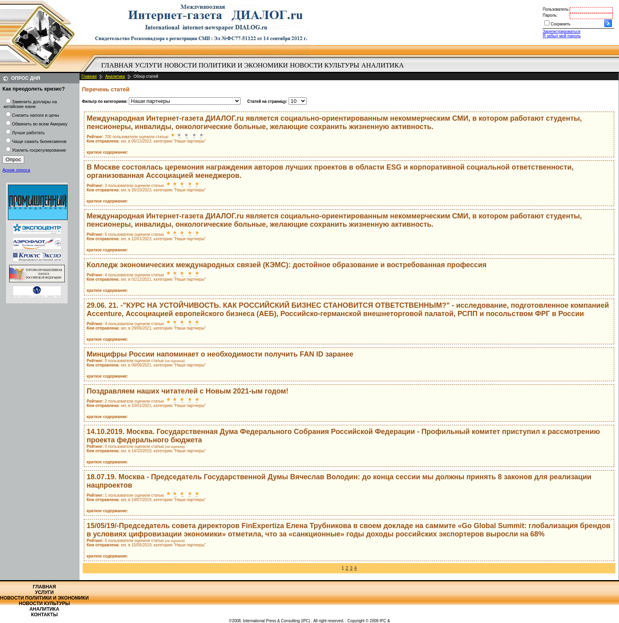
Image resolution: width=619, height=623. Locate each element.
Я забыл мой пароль (561, 36)
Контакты (44, 614)
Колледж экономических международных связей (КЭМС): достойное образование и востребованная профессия (287, 265)
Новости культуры (324, 65)
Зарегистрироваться (561, 31)
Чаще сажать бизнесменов (39, 141)
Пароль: (550, 15)
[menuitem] (117, 65)
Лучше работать (28, 132)
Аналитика (382, 65)
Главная (117, 65)
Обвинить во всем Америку (39, 124)
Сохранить (560, 24)
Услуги (148, 65)
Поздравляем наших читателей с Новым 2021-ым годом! (187, 391)
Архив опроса (16, 170)
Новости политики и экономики (226, 65)
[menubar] (254, 69)
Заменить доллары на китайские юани (30, 104)
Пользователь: (556, 9)
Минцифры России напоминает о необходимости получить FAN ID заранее (220, 354)
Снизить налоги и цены (35, 115)
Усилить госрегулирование (39, 150)
